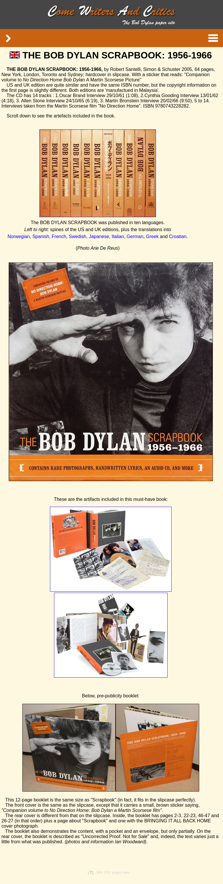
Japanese (99, 236)
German (135, 236)
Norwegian (19, 236)
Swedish (77, 236)
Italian (118, 236)
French (59, 236)
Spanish (40, 236)
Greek (152, 236)
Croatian (177, 236)
